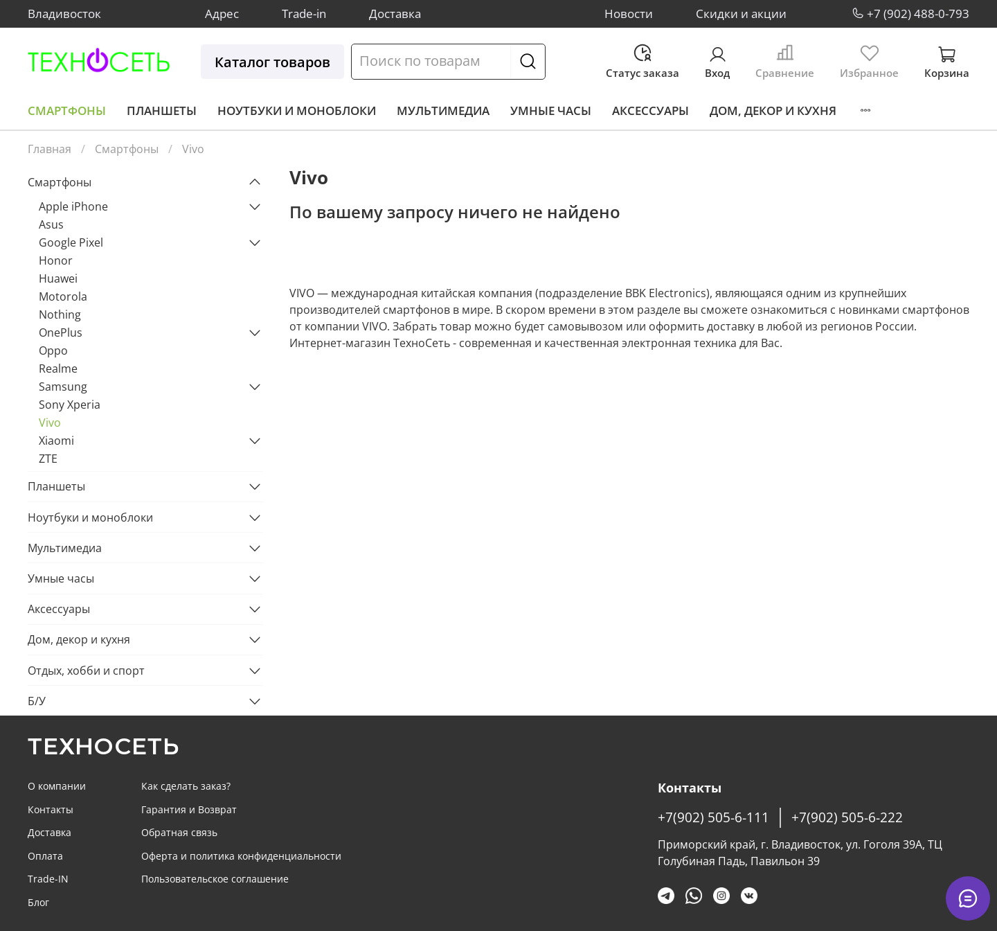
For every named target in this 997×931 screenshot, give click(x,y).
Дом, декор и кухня (773, 110)
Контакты (50, 809)
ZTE (48, 458)
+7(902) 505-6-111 (713, 817)
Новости (628, 13)
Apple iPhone (73, 206)
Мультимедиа (443, 110)
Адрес (222, 13)
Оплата (45, 855)
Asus (51, 224)
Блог (38, 902)
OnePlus (60, 332)
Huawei (58, 278)
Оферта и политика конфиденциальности (241, 855)
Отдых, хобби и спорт (86, 670)
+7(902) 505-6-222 (847, 817)
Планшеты (162, 110)
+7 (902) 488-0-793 (918, 13)
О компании (57, 785)
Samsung (63, 386)
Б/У (37, 701)
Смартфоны (67, 110)
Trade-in (304, 13)
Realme (58, 368)
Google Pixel (71, 242)
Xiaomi (56, 440)
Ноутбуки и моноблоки (296, 110)
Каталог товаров (272, 62)
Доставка (395, 13)
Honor (56, 260)
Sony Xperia (69, 404)
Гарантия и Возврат (189, 809)
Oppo (53, 350)
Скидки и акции (741, 13)
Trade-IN (48, 878)
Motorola (63, 296)
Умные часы (550, 110)
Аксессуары (650, 110)
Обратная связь (179, 832)
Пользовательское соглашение (215, 878)
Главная (49, 149)
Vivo (50, 422)
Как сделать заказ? (186, 785)
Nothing (60, 314)
